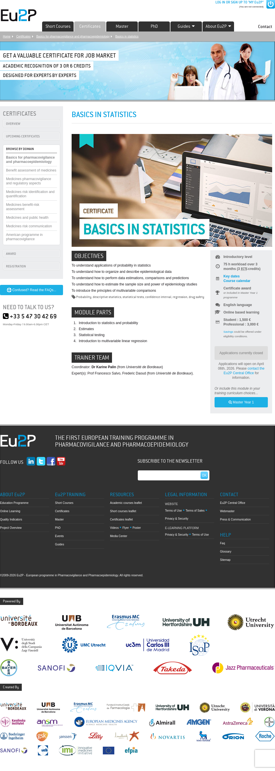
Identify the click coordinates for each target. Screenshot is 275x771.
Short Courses (58, 26)
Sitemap (225, 559)
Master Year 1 (241, 402)
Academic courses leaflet (126, 502)
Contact (265, 26)
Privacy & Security (176, 518)
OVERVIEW (13, 124)
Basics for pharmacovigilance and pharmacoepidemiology (73, 36)
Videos (114, 527)
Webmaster (227, 511)
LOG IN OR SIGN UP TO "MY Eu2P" (239, 2)
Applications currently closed (241, 353)
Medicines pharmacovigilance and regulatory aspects (28, 181)
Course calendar (236, 281)
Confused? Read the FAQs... (31, 290)
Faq (222, 543)
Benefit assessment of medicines (31, 170)
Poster (137, 527)
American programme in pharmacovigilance (24, 237)
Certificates (90, 26)
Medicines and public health (27, 218)
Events (59, 536)
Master (122, 26)
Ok (204, 475)
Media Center (118, 536)
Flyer (125, 527)
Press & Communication (235, 519)
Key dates (231, 276)
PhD (154, 26)
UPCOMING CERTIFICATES (23, 136)
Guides (59, 544)
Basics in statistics (126, 36)
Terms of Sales (195, 510)
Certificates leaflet (121, 519)
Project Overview (11, 527)
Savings (228, 331)
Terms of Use (173, 510)
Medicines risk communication (29, 226)
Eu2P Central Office (232, 502)
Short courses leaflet (123, 511)
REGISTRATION (16, 266)
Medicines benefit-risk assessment (22, 207)
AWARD (11, 254)
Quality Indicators (11, 519)
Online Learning (10, 511)
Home (7, 36)
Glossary (225, 551)
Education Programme (14, 502)
